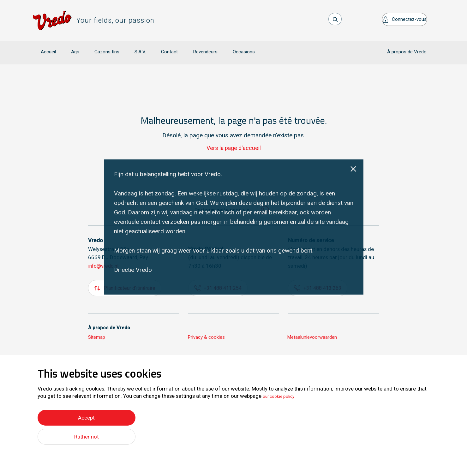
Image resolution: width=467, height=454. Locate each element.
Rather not (86, 436)
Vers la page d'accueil (233, 138)
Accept (86, 416)
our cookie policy (283, 394)
